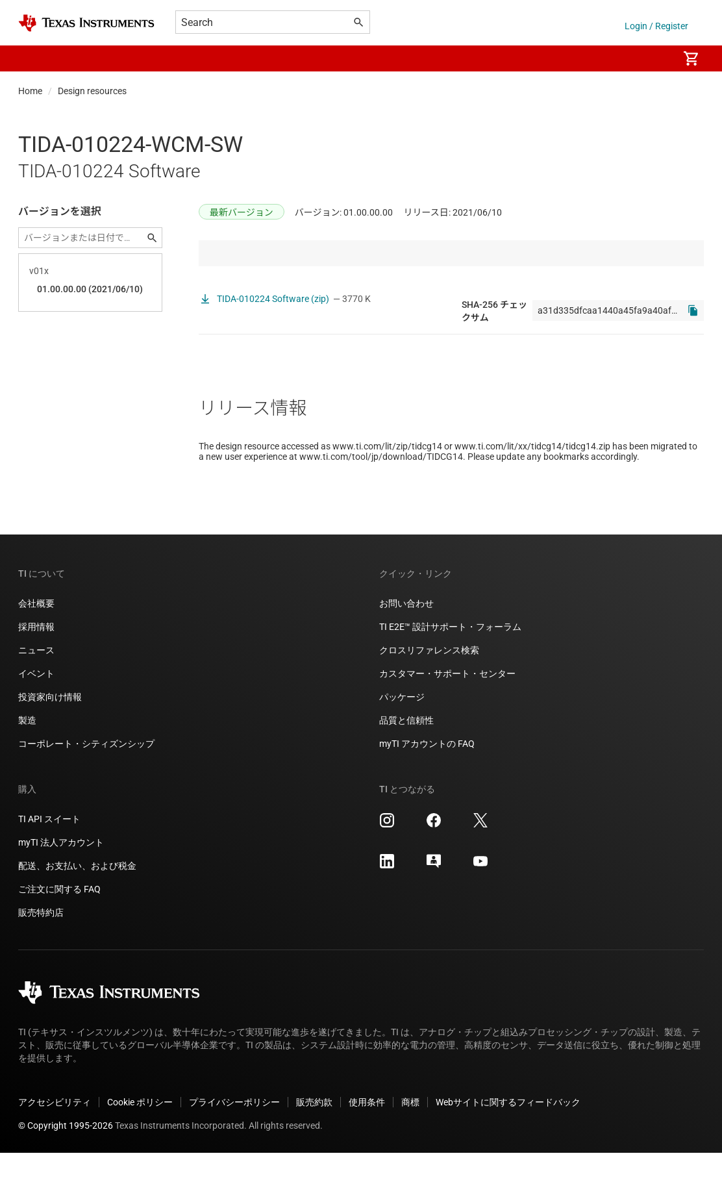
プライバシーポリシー (234, 1144)
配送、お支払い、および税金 (77, 908)
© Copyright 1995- (65, 1168)
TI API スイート (49, 861)
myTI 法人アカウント (61, 884)
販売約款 (314, 1144)
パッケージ (402, 739)
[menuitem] (654, 58)
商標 (410, 1144)
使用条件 (367, 1144)
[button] (31, 58)
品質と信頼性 (406, 762)
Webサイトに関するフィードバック (508, 1144)
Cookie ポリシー (140, 1144)
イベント (36, 716)
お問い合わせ (406, 645)
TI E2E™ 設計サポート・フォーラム (450, 669)
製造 (27, 762)
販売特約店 (41, 955)
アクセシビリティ (54, 1144)
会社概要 (36, 645)
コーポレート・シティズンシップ (86, 786)
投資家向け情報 (50, 739)
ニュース (36, 692)
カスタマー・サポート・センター (447, 716)
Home (30, 91)
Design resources (92, 91)
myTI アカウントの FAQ (427, 786)
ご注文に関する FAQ (59, 931)
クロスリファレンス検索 (429, 692)
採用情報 (36, 669)
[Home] (86, 23)
